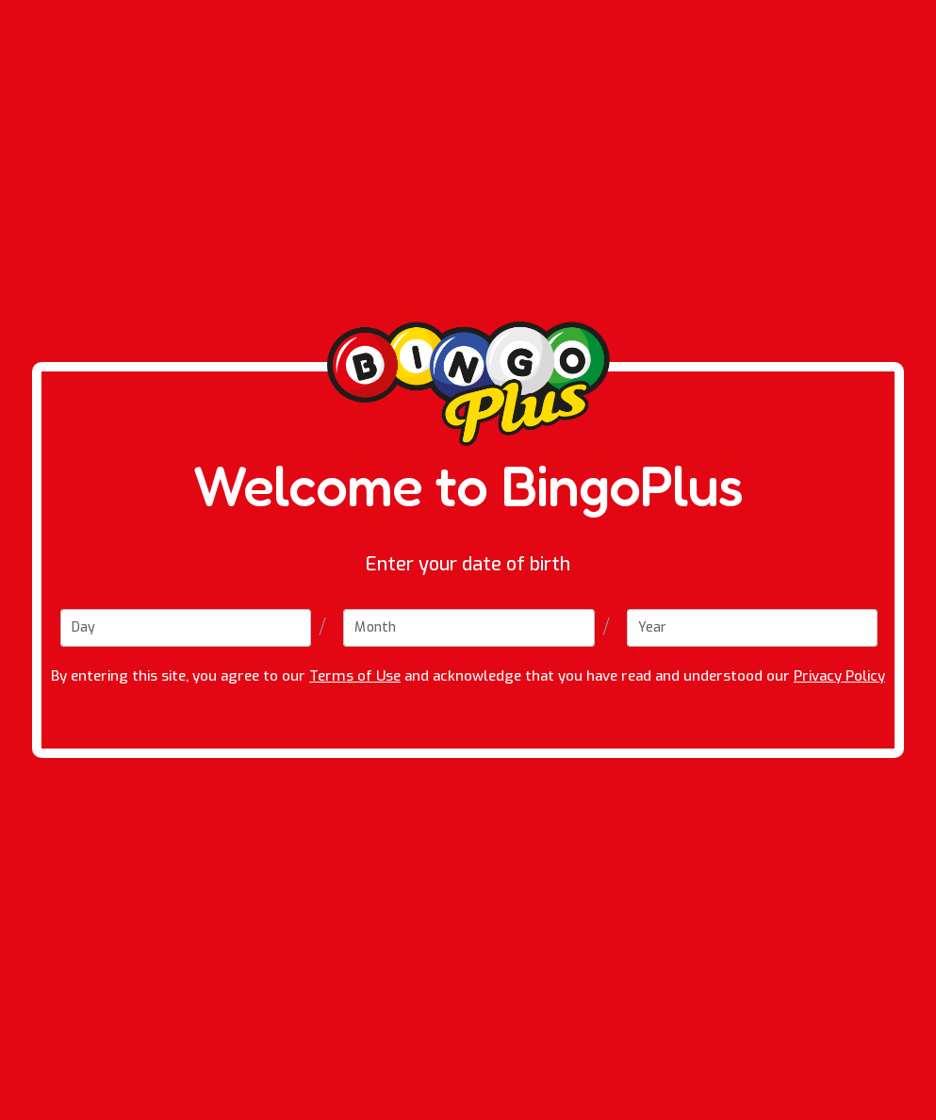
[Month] (468, 628)
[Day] (186, 628)
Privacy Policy (839, 676)
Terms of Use (355, 676)
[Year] (752, 628)
